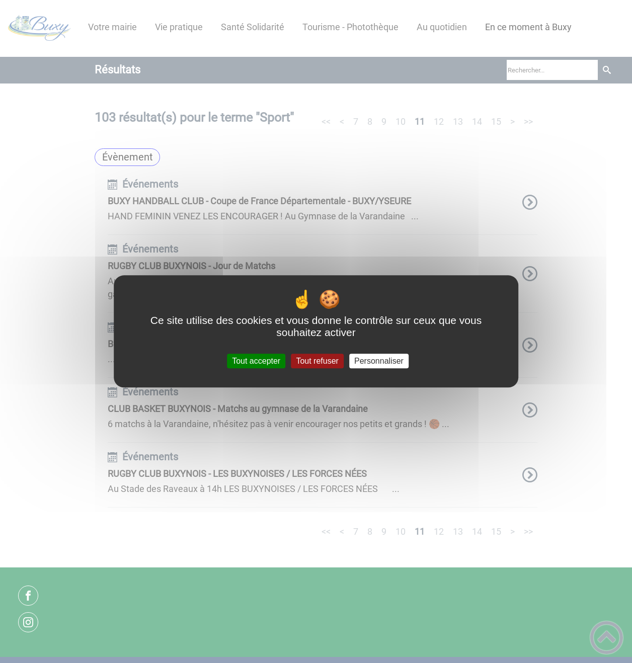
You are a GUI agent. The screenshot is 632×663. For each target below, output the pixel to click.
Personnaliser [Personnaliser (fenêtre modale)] (379, 361)
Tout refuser (317, 361)
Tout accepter (256, 361)
